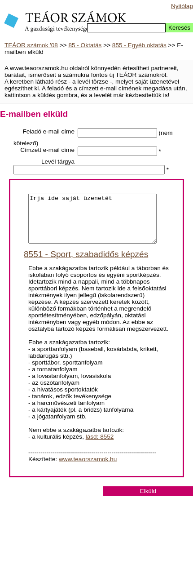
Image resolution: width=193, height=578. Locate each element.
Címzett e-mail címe (47, 150)
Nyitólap (182, 6)
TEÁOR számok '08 (31, 45)
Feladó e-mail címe (48, 131)
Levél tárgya (58, 161)
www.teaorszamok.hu (88, 468)
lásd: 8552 (100, 446)
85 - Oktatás (84, 45)
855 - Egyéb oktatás (139, 45)
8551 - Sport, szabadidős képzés (86, 263)
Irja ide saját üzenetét (92, 223)
